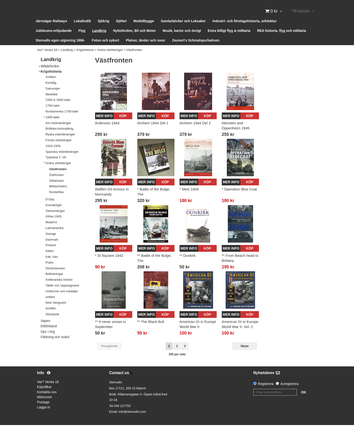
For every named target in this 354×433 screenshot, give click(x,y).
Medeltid (51, 102)
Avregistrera (289, 392)
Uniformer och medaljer (62, 299)
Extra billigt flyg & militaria (229, 39)
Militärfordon (50, 74)
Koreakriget (54, 213)
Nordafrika (56, 200)
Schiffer (51, 316)
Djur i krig (48, 339)
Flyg (81, 39)
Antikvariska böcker (59, 287)
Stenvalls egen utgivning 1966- (60, 48)
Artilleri (50, 305)
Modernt (51, 230)
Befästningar (54, 282)
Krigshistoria (85, 58)
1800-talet (53, 125)
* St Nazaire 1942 (109, 263)
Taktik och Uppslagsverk (62, 293)
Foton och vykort (105, 48)
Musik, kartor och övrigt (182, 39)
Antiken (51, 85)
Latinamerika (54, 236)
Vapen (45, 328)
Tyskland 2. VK (56, 165)
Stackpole (52, 322)
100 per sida (177, 362)
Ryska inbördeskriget (60, 142)
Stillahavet (56, 188)
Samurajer (53, 96)
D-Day (50, 207)
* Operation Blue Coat (239, 197)
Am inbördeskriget (58, 131)
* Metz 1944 (189, 197)
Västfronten (134, 58)
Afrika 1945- (54, 224)
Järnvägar (51, 29)
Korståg (51, 90)
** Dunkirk (188, 263)
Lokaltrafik (82, 29)
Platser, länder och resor (145, 48)
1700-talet (53, 113)
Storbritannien (55, 276)
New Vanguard (56, 310)
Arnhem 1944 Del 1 (152, 131)
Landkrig (99, 39)
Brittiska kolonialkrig (59, 136)
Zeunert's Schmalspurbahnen (195, 48)
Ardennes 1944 (107, 131)
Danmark (52, 247)
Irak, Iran (52, 264)
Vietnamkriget (55, 218)
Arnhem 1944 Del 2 (195, 131)
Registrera (266, 392)
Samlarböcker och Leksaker (183, 29)
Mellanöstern (58, 194)
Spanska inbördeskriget (62, 159)
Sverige (51, 241)
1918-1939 (53, 153)
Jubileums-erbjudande (54, 39)
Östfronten (56, 182)
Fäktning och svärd (55, 345)
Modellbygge (143, 29)
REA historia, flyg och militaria (281, 39)
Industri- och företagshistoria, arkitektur (244, 29)
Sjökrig (103, 29)
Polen (50, 270)
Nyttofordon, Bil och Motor (134, 39)
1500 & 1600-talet (58, 108)
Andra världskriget (110, 58)
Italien (50, 259)
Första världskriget (58, 148)
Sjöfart (121, 29)
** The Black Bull (150, 330)
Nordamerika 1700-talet (62, 119)
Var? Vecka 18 (47, 58)
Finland (51, 253)
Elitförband (49, 334)
